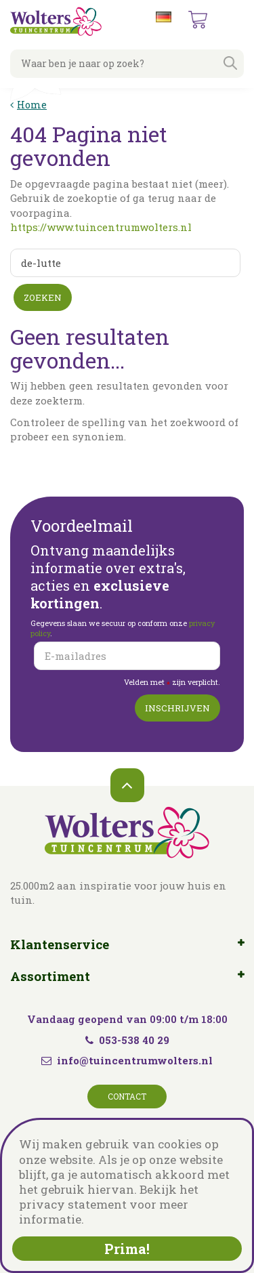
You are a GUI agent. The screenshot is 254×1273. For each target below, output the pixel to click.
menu (233, 20)
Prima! (127, 1248)
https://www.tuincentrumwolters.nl (101, 227)
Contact (127, 1096)
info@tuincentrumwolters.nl (135, 1060)
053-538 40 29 (127, 1040)
